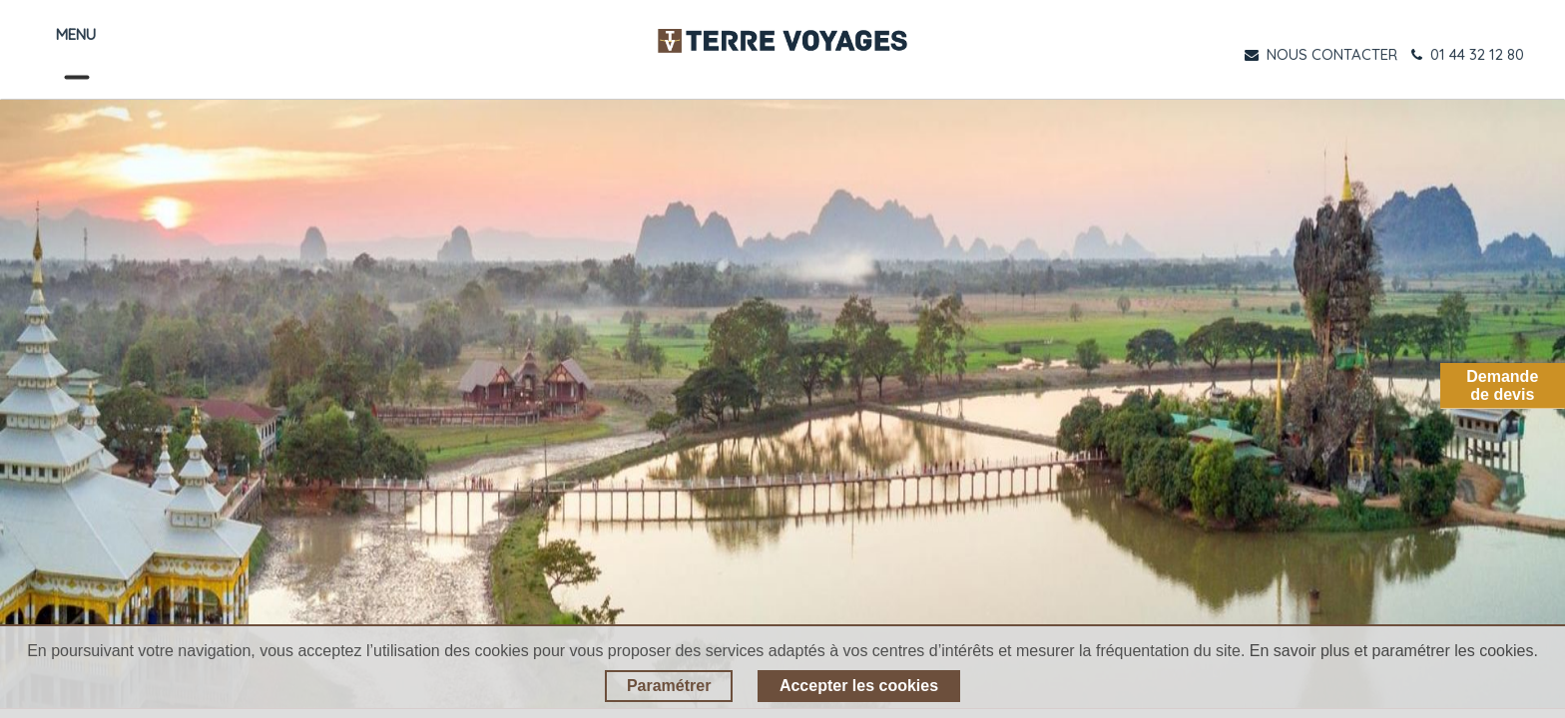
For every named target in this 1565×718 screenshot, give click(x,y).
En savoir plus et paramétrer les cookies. (1394, 650)
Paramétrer (669, 685)
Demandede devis (1502, 385)
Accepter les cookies (859, 685)
